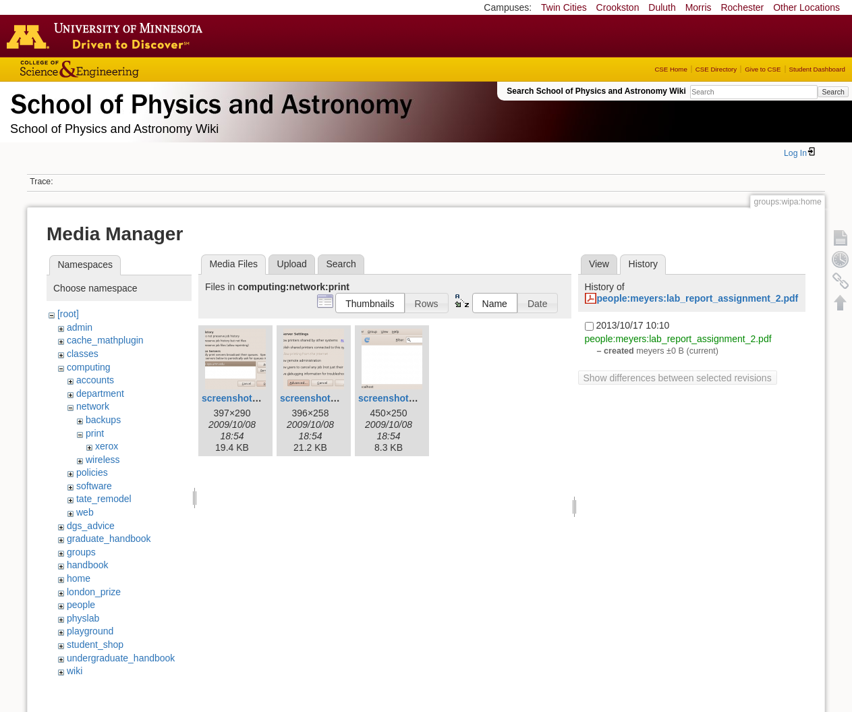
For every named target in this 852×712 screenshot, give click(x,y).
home (78, 578)
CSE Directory (716, 69)
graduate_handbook (109, 538)
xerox (106, 446)
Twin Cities (564, 7)
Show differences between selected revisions (678, 378)
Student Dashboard (817, 69)
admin (79, 327)
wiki (74, 670)
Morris (698, 7)
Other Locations (806, 7)
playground (90, 631)
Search (833, 92)
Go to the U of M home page (108, 36)
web (85, 512)
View (599, 263)
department (100, 393)
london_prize (94, 591)
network (92, 406)
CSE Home (670, 69)
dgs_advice (91, 525)
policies (92, 472)
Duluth (661, 7)
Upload (292, 263)
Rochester (742, 7)
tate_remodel (104, 498)
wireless (103, 459)
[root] (68, 313)
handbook (88, 564)
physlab (83, 618)
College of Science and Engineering (121, 69)
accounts (95, 380)
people (81, 604)
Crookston (618, 7)
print (95, 433)
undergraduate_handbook (121, 658)
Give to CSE (762, 69)
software (94, 486)
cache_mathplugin (105, 340)
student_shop (95, 644)
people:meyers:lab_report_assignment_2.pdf (698, 298)
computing (89, 367)
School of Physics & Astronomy (209, 101)
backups (103, 419)
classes (82, 353)
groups (81, 552)
